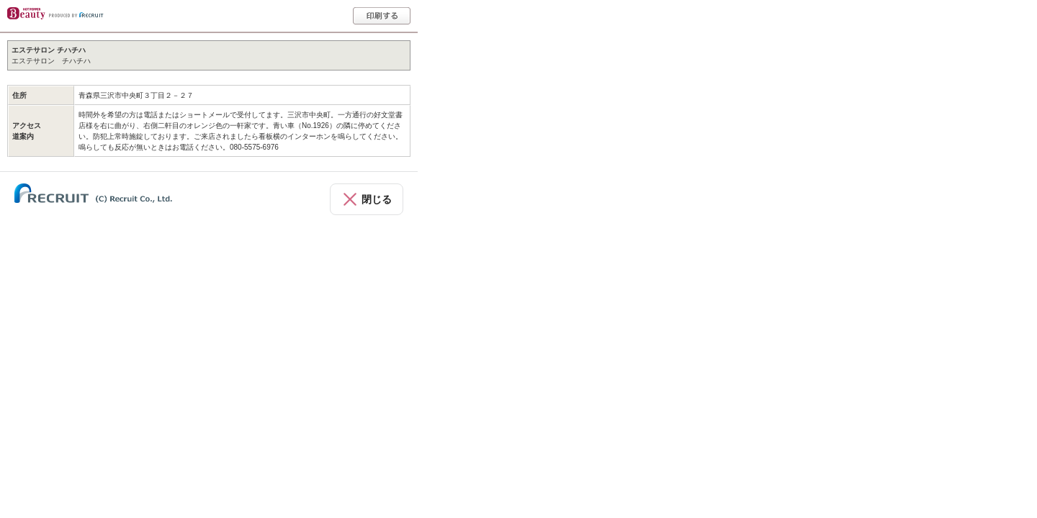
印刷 (381, 15)
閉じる (377, 199)
